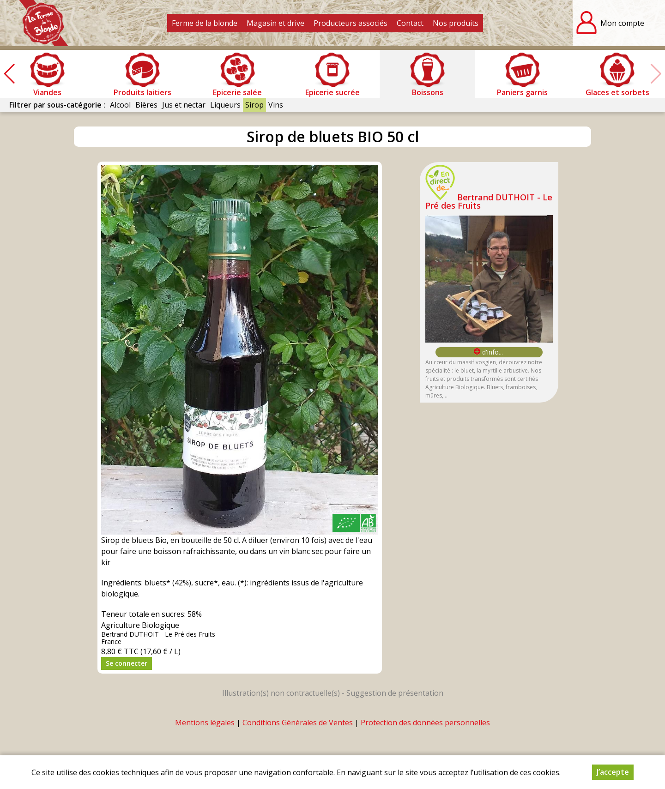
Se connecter (126, 663)
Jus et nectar (184, 105)
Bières (146, 105)
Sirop (254, 105)
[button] (9, 74)
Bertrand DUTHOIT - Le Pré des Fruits (488, 201)
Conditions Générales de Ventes (297, 722)
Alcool (120, 105)
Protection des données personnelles (425, 722)
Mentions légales (205, 722)
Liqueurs (225, 105)
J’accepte (613, 772)
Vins (275, 105)
